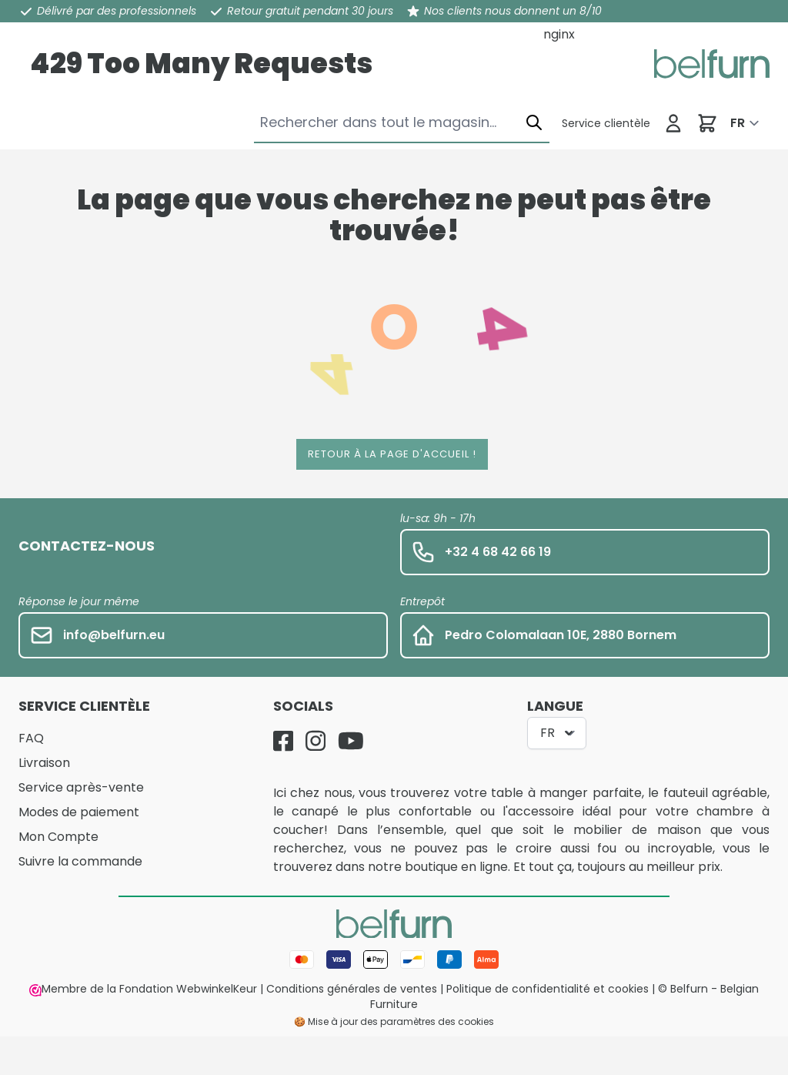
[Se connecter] (673, 123)
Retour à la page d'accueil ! (392, 454)
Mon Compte (58, 837)
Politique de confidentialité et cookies (547, 988)
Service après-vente (81, 787)
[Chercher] (534, 122)
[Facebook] (283, 740)
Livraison (44, 763)
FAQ (31, 738)
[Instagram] (316, 740)
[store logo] (712, 64)
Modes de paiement (78, 812)
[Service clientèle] (606, 123)
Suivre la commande (80, 861)
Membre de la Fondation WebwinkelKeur (143, 988)
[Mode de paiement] (394, 959)
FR (737, 123)
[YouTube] (351, 740)
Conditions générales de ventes (351, 988)
